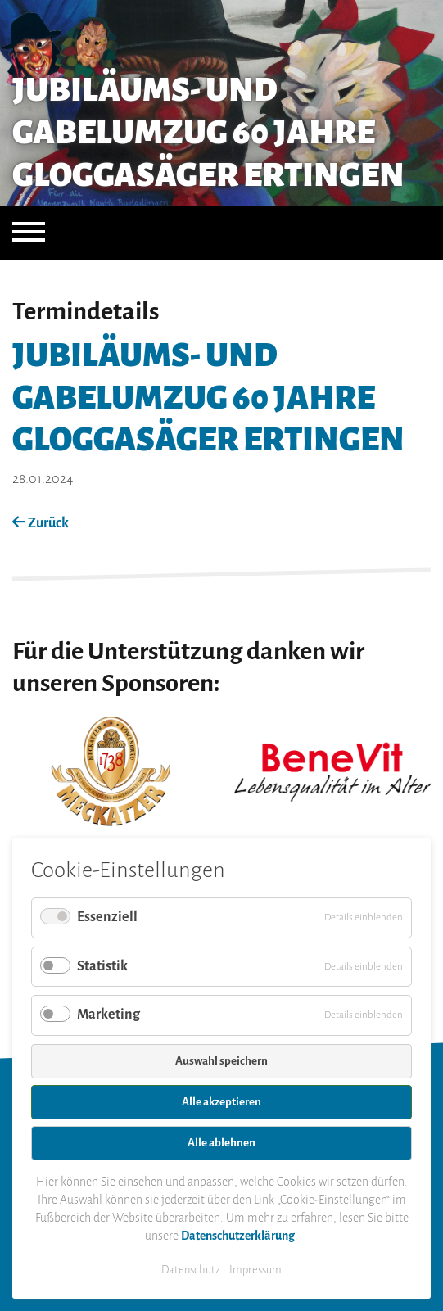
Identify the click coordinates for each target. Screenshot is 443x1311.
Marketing (108, 1014)
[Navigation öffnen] (28, 233)
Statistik (102, 966)
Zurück (40, 523)
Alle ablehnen (221, 1143)
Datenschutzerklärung (238, 1235)
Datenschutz (190, 1270)
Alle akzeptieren (221, 1102)
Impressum (255, 1270)
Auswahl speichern (221, 1061)
